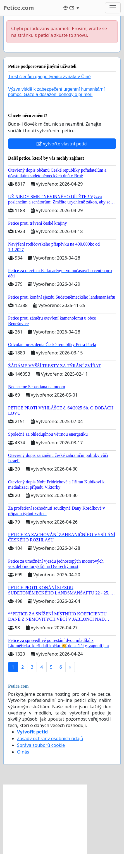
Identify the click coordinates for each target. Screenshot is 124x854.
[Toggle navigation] (113, 7)
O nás (23, 752)
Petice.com (18, 7)
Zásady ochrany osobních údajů (50, 738)
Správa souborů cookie (41, 745)
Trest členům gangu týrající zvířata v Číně (49, 76)
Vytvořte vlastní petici (62, 144)
